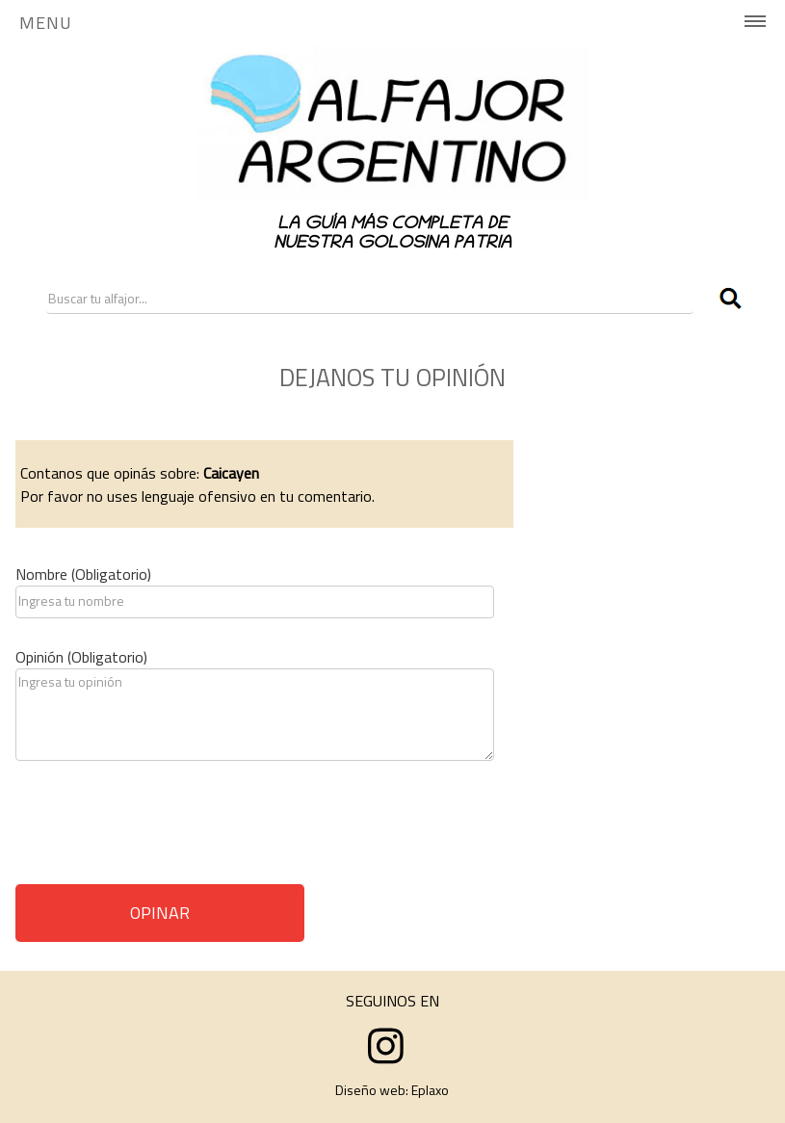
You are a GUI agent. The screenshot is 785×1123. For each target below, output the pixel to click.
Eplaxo (430, 1090)
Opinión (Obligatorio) (81, 656)
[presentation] (161, 829)
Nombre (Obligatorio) (83, 574)
